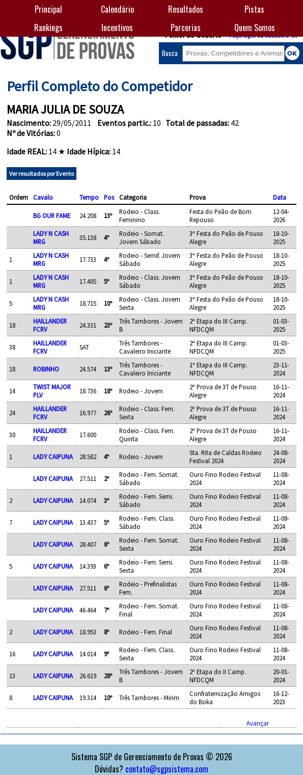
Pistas (254, 9)
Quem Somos (254, 27)
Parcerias (186, 27)
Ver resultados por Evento (41, 173)
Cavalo (43, 197)
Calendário (117, 9)
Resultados (185, 9)
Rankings (48, 27)
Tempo (89, 197)
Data (279, 197)
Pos (109, 197)
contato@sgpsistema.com (166, 769)
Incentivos (117, 27)
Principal (48, 9)
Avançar (257, 723)
